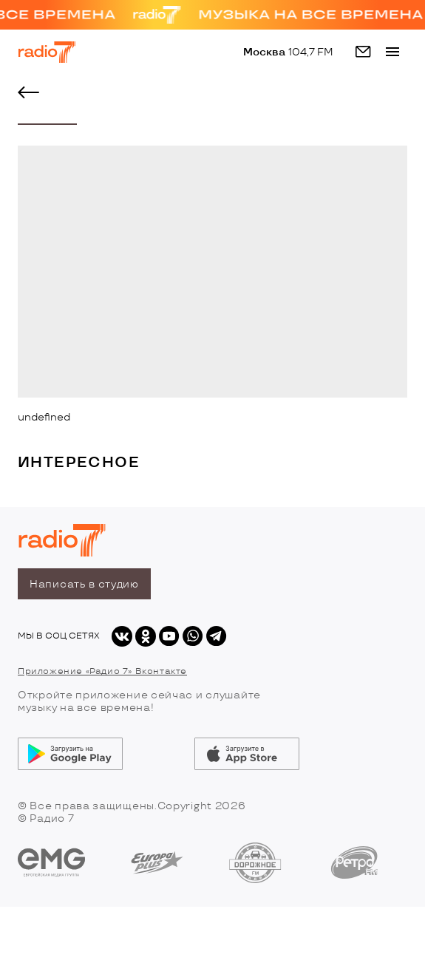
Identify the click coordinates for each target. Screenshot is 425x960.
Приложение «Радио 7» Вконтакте (102, 671)
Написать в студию (84, 584)
